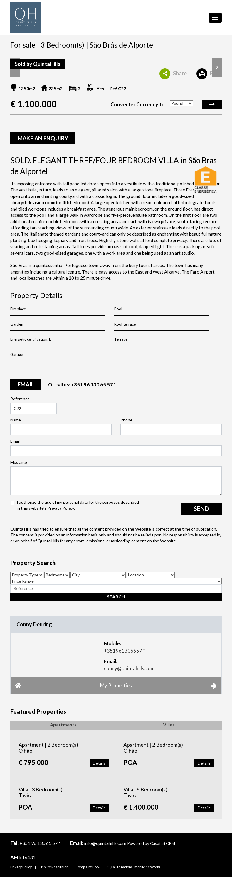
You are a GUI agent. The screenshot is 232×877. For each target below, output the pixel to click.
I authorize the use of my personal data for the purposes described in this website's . (78, 505)
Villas (169, 724)
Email (15, 440)
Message (18, 462)
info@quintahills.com (105, 843)
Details (99, 763)
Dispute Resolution (53, 867)
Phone (126, 419)
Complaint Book (87, 867)
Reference (20, 398)
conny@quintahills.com (129, 668)
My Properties (116, 685)
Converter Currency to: (138, 104)
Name (15, 419)
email (26, 384)
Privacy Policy (60, 508)
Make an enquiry (43, 138)
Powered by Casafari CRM (151, 843)
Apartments (63, 724)
